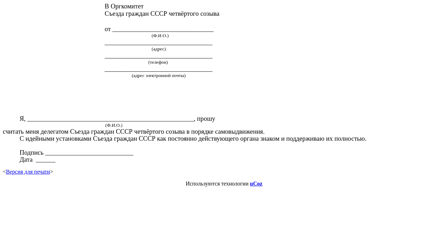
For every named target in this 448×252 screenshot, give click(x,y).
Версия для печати (28, 172)
